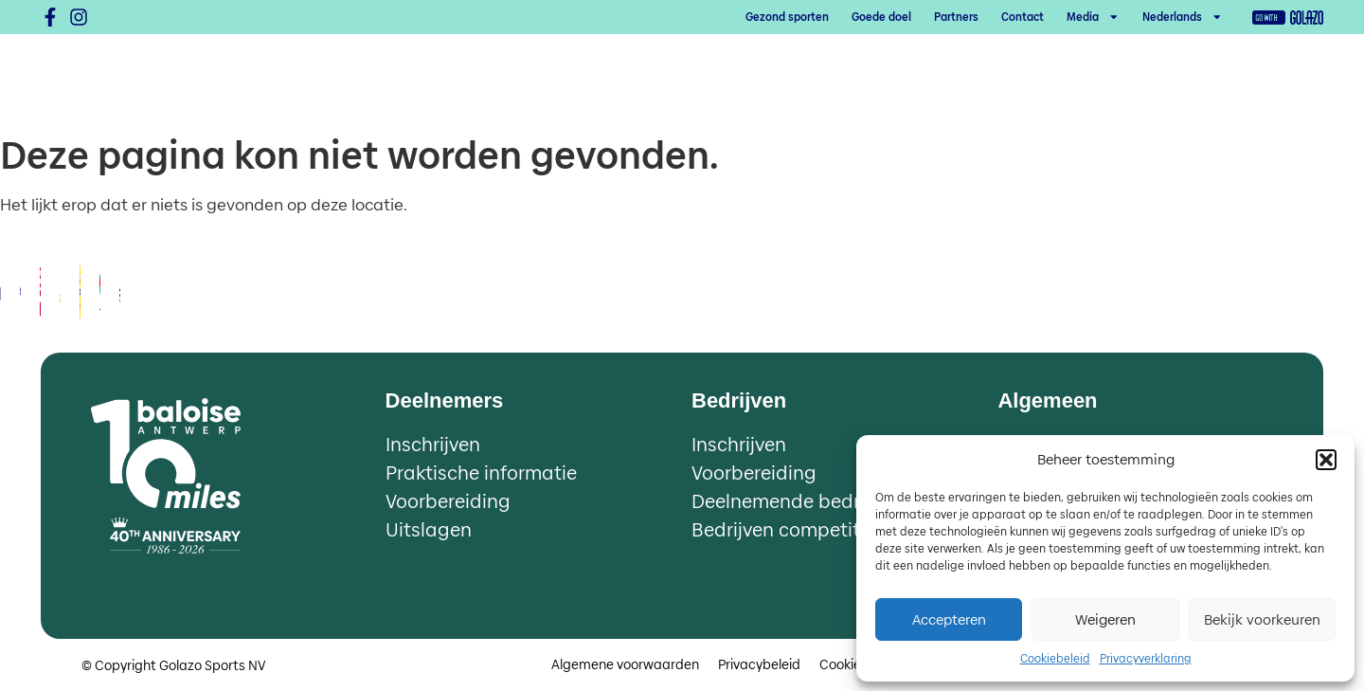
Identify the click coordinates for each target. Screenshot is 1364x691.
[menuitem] (1182, 17)
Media (1093, 17)
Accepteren (949, 619)
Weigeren (1105, 619)
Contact (1022, 17)
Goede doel (881, 17)
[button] (1326, 459)
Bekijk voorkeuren (1262, 619)
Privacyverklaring (1146, 658)
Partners (956, 17)
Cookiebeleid (1055, 658)
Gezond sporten (787, 17)
